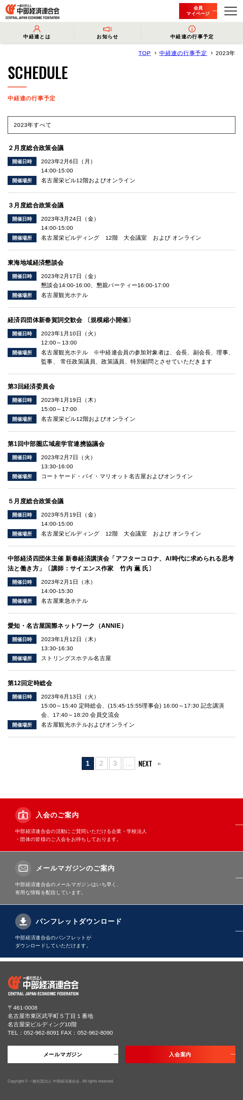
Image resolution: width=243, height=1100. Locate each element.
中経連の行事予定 (183, 53)
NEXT (145, 763)
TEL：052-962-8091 (34, 1032)
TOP (144, 53)
